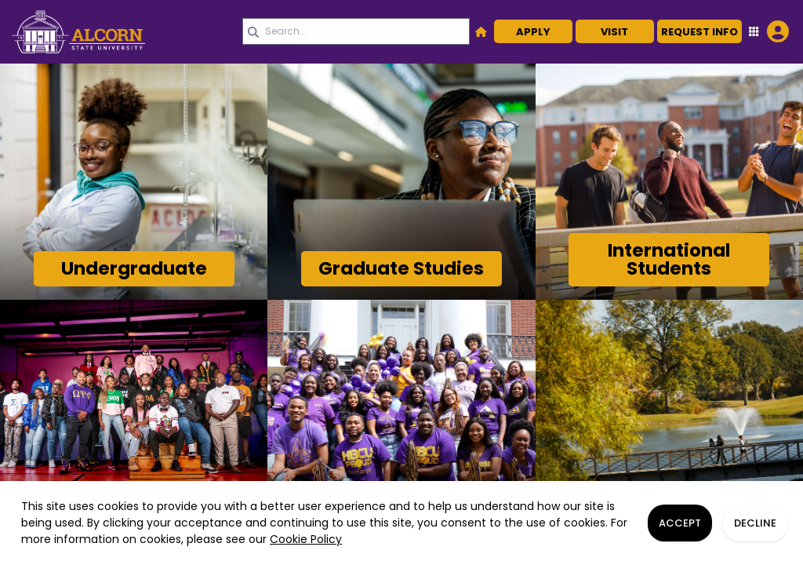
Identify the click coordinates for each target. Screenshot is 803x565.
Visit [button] (614, 31)
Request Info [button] (699, 31)
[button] (481, 31)
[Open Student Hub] (767, 31)
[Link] (134, 268)
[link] (121, 31)
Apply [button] (533, 31)
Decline (755, 523)
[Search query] (356, 31)
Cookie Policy (306, 539)
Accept (680, 523)
